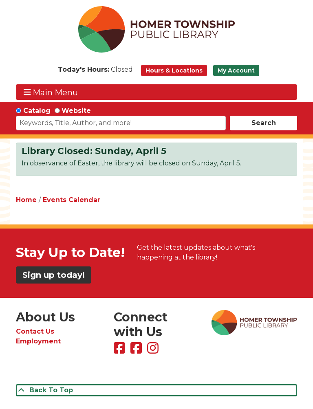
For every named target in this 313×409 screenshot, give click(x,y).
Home (26, 200)
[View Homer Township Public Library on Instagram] (154, 350)
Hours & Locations (174, 70)
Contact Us (35, 331)
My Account (236, 70)
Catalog (37, 110)
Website (76, 110)
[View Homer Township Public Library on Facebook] (120, 350)
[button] (95, 72)
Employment (38, 341)
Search (263, 123)
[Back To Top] (156, 390)
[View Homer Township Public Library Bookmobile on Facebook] (137, 350)
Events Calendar (71, 200)
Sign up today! (53, 275)
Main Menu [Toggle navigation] (51, 92)
